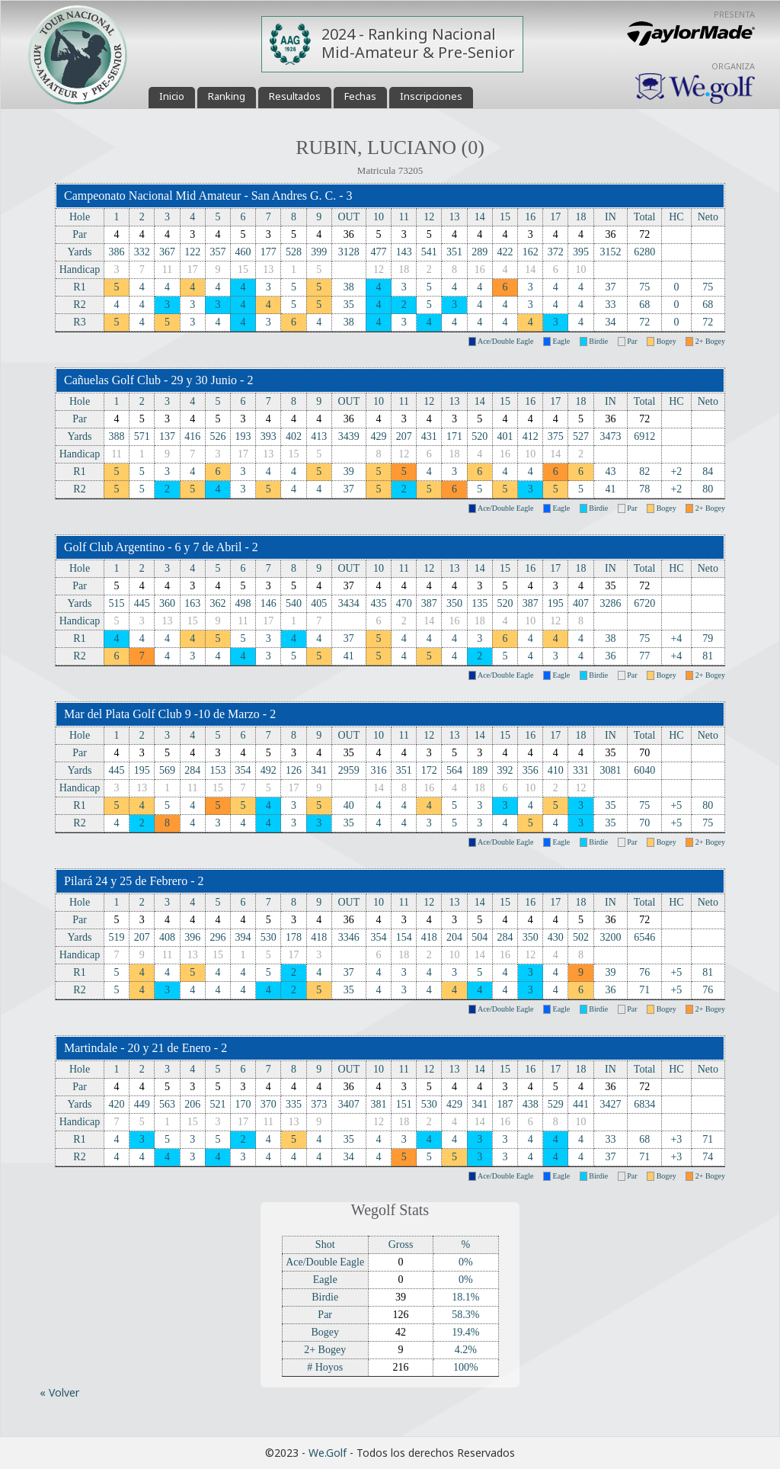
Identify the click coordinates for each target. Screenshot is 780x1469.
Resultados (295, 96)
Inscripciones (431, 96)
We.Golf (327, 1452)
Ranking (226, 96)
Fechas (360, 96)
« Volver (59, 1392)
